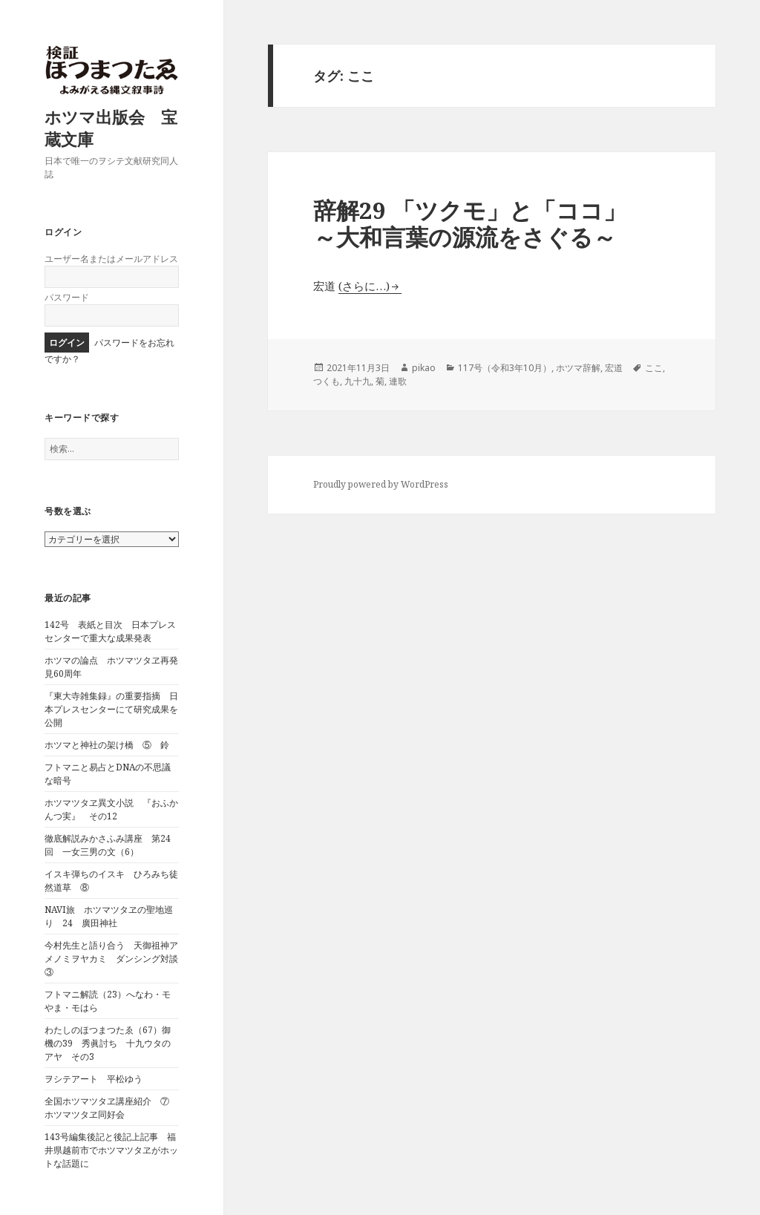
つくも (326, 381)
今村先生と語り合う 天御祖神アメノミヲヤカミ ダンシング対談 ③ (116, 958)
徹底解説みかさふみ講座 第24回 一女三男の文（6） (108, 845)
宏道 (614, 367)
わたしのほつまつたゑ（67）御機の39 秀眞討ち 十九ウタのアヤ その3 (108, 1043)
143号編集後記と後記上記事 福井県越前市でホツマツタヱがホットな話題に (111, 1150)
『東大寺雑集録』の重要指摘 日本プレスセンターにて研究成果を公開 (111, 709)
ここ (654, 367)
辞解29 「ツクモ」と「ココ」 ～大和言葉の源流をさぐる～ (518, 223)
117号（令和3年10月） (504, 367)
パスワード (67, 297)
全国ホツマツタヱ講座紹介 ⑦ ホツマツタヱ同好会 (111, 1108)
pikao (424, 367)
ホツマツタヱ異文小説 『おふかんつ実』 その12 (111, 809)
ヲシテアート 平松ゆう (93, 1078)
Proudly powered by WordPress (380, 484)
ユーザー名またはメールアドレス (111, 258)
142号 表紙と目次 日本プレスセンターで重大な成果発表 (110, 631)
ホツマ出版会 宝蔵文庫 (111, 127)
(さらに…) (364, 285)
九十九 (357, 381)
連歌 (398, 381)
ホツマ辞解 (578, 367)
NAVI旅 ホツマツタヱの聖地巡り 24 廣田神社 (109, 916)
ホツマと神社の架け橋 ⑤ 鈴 (107, 745)
